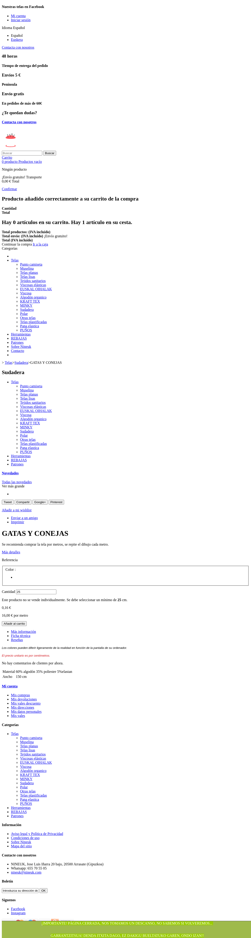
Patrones (17, 342)
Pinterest (56, 502)
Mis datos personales (26, 711)
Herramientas (21, 334)
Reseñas (17, 640)
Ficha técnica (20, 636)
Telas (15, 260)
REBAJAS (19, 338)
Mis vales (18, 716)
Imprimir (17, 522)
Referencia (10, 560)
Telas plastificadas (33, 322)
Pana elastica (29, 326)
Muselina (27, 268)
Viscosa (25, 293)
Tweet (8, 502)
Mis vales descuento (26, 703)
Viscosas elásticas (33, 285)
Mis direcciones (22, 707)
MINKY (26, 305)
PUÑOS (26, 330)
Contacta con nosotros (18, 47)
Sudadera (27, 310)
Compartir (23, 502)
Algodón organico (33, 297)
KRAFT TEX (30, 301)
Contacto (17, 351)
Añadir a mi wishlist (16, 510)
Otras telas (28, 318)
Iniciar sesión (21, 20)
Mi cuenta (10, 686)
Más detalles (11, 552)
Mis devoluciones (24, 699)
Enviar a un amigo (24, 518)
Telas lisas (27, 277)
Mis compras (20, 695)
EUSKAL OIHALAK (36, 289)
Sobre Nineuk (21, 347)
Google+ (40, 502)
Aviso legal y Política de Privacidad (37, 834)
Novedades (10, 473)
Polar (24, 314)
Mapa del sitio (21, 846)
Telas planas (29, 273)
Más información (23, 632)
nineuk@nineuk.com (26, 872)
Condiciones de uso (25, 838)
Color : (11, 569)
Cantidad (8, 592)
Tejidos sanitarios (33, 281)
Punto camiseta (31, 264)
